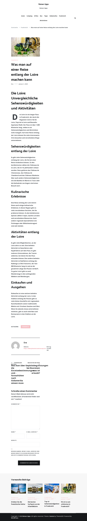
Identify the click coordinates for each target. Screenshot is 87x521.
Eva (12, 84)
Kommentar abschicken (29, 463)
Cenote (51, 516)
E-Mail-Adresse (32, 432)
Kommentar (15, 404)
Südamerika (53, 16)
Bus (41, 16)
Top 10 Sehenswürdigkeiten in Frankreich (51, 503)
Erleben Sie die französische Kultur (18, 503)
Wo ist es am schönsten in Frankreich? (65, 504)
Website (14, 440)
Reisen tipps (43, 4)
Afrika (36, 16)
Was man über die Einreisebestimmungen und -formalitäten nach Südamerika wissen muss (18, 373)
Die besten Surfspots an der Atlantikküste (34, 504)
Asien (23, 16)
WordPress (14, 518)
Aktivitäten (43, 20)
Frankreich (62, 16)
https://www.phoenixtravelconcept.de (35, 348)
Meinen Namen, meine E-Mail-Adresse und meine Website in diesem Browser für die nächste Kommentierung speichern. (25, 453)
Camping (29, 16)
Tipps (46, 16)
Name (13, 432)
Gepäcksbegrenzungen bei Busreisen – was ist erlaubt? (33, 368)
